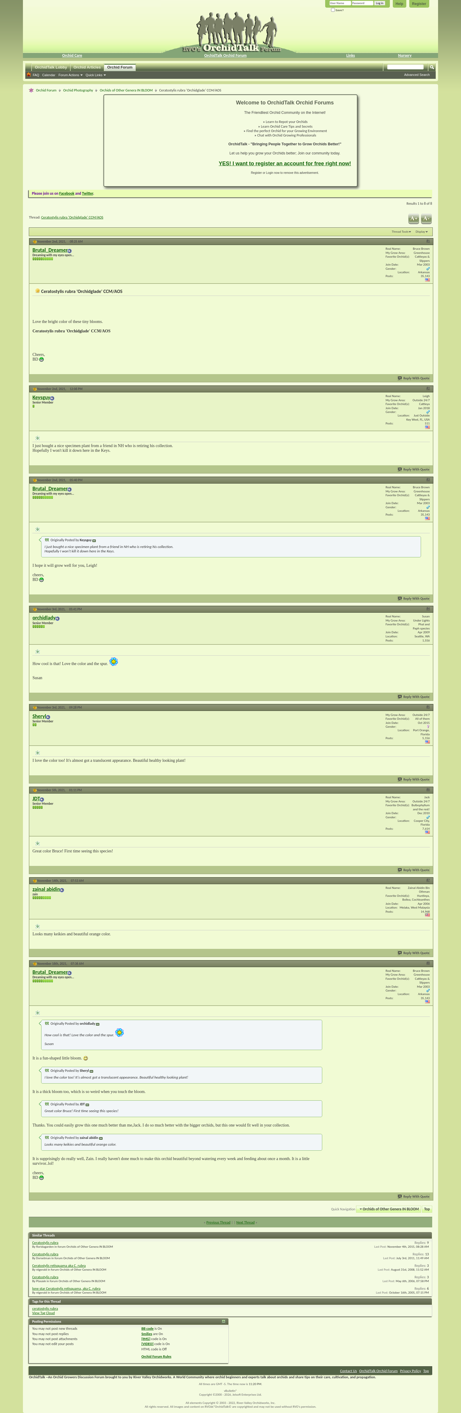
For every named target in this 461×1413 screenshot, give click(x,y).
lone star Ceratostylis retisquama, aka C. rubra (66, 1288)
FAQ (36, 75)
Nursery (405, 55)
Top (427, 1209)
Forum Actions (69, 75)
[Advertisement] (157, 140)
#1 (428, 241)
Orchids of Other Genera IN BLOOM (126, 90)
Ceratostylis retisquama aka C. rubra (59, 1265)
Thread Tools (400, 232)
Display (420, 232)
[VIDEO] (147, 1344)
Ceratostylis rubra (45, 1242)
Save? (337, 10)
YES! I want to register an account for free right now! (285, 163)
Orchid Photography (78, 90)
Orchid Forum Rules (156, 1356)
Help (399, 4)
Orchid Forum (120, 67)
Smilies (146, 1334)
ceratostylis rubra (45, 1308)
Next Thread (245, 1222)
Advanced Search (417, 74)
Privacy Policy (410, 1371)
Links (350, 55)
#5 (428, 707)
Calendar (48, 75)
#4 (428, 609)
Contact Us (348, 1371)
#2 (428, 388)
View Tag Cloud (43, 1313)
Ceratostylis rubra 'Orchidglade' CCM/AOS (72, 217)
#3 (428, 479)
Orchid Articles (87, 67)
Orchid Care (72, 55)
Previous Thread (218, 1222)
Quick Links (94, 75)
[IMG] (145, 1339)
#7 (428, 880)
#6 (428, 790)
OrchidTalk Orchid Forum (225, 55)
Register (419, 4)
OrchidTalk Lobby (51, 67)
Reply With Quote (414, 378)
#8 (428, 963)
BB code (147, 1328)
